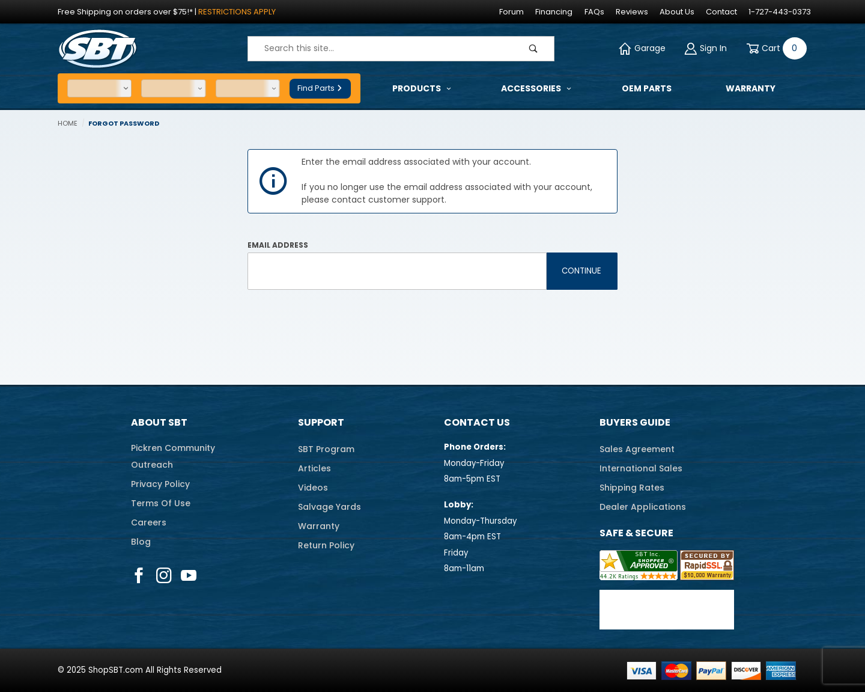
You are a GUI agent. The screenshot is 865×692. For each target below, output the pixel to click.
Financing (553, 11)
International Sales (640, 468)
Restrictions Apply (237, 11)
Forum (511, 11)
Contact (721, 11)
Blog (141, 542)
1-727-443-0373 (779, 11)
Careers (148, 522)
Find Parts (320, 88)
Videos (313, 488)
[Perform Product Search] (533, 49)
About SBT (159, 422)
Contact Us (477, 422)
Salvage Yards (329, 507)
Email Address (277, 245)
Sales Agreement (637, 449)
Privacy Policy (160, 484)
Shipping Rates (631, 488)
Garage (642, 48)
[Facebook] (139, 575)
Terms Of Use (160, 503)
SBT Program (326, 449)
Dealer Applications (642, 507)
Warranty (318, 526)
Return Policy (326, 545)
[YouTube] (189, 575)
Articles (314, 468)
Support (321, 422)
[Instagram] (164, 575)
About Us (677, 11)
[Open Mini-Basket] (774, 48)
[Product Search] (380, 49)
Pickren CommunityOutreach (173, 456)
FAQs (594, 11)
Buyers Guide (634, 422)
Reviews (632, 11)
